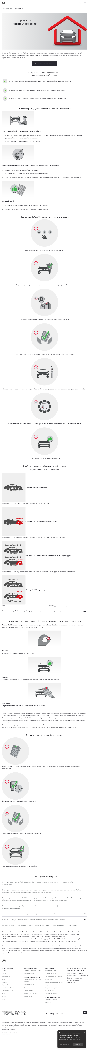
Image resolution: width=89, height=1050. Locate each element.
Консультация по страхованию (44, 64)
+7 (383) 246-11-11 (54, 1013)
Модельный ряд (7, 8)
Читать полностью (64, 1044)
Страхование (19, 8)
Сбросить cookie (6, 1034)
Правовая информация (8, 1029)
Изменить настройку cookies (9, 1032)
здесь (84, 611)
